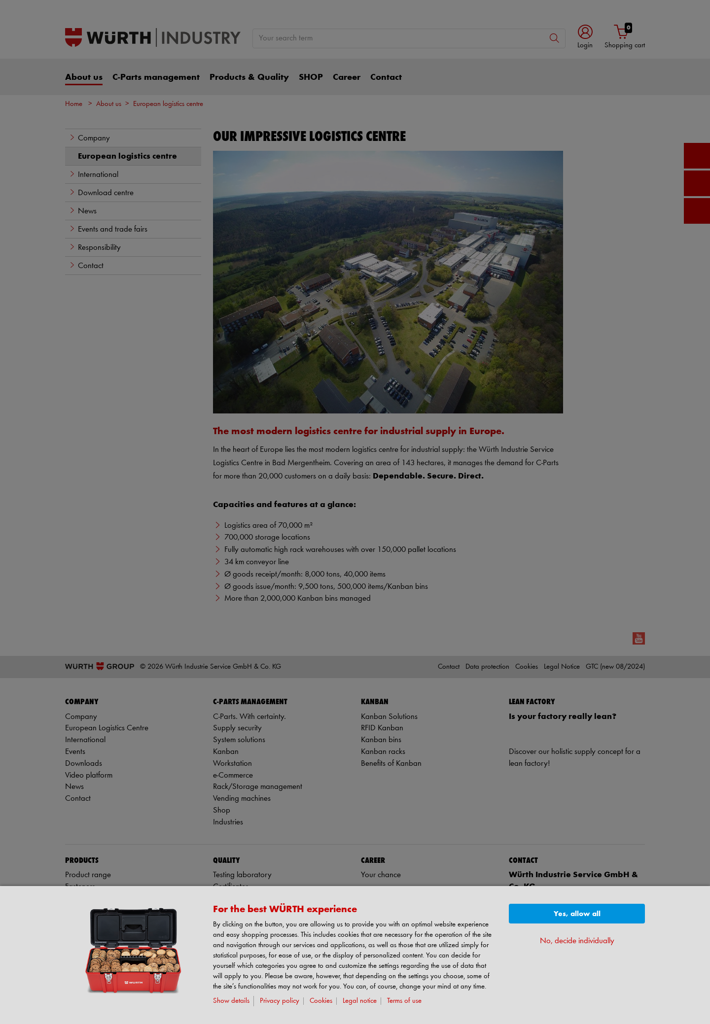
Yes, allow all (577, 914)
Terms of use (404, 1001)
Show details (231, 1001)
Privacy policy (279, 1001)
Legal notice (360, 1001)
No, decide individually (577, 941)
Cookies (321, 1001)
